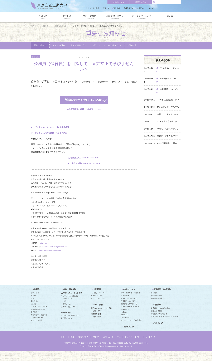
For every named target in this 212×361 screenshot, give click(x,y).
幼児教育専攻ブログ (99, 46)
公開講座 (154, 302)
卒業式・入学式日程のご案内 (169, 126)
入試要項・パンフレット (100, 302)
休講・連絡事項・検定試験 (130, 302)
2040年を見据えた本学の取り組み (169, 97)
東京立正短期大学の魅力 (169, 134)
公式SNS (169, 17)
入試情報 (96, 300)
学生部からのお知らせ (129, 311)
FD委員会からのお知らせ (130, 316)
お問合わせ (141, 8)
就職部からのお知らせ (129, 313)
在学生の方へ (118, 2)
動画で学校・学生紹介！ (40, 325)
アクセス (106, 8)
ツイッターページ (37, 327)
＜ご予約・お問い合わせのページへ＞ (83, 172)
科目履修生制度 (156, 308)
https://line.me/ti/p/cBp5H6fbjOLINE (55, 255)
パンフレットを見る (92, 8)
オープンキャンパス (142, 17)
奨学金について (96, 305)
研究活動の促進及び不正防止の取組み (165, 326)
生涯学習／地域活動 (160, 300)
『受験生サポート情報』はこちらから (80, 107)
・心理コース (66, 311)
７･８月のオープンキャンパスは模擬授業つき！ (172, 75)
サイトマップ (153, 347)
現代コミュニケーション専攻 (71, 303)
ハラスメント (126, 322)
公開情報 (156, 315)
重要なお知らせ (65, 26)
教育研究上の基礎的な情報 (160, 318)
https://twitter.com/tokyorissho (50, 259)
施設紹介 (34, 313)
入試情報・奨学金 (115, 17)
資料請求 (116, 8)
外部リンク (157, 334)
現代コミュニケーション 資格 (101, 318)
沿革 (32, 308)
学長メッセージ (36, 302)
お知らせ (43, 17)
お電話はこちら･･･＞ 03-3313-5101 (83, 166)
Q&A (151, 8)
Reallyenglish (126, 327)
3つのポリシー (36, 311)
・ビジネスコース (67, 308)
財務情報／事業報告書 (159, 324)
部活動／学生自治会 (38, 319)
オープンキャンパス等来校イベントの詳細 (50, 141)
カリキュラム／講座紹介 (70, 305)
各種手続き (125, 305)
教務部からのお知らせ (129, 308)
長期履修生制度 (156, 305)
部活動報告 (42, 53)
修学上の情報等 (156, 321)
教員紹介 (34, 305)
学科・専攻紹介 (91, 17)
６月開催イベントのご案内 (172, 83)
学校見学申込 (129, 8)
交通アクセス (82, 347)
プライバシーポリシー (135, 347)
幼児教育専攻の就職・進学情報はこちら (83, 118)
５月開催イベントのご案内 (172, 90)
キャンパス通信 (70, 46)
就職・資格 (96, 315)
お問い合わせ (108, 347)
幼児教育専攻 (66, 322)
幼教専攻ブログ (66, 328)
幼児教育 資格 (96, 324)
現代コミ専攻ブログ (68, 316)
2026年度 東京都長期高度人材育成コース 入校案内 (169, 119)
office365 (124, 325)
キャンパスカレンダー (39, 316)
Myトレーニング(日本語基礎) (131, 330)
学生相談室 (125, 319)
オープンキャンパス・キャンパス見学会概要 (51, 136)
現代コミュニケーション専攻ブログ (136, 46)
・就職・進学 (96, 321)
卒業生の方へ (140, 2)
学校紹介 (67, 17)
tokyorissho (44, 252)
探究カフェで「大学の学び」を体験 (169, 104)
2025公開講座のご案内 (168, 141)
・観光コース (66, 314)
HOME (34, 26)
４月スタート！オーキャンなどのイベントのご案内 (169, 112)
